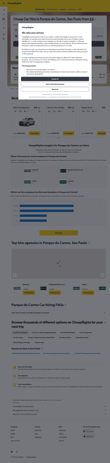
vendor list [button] (29, 54)
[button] (55, 79)
